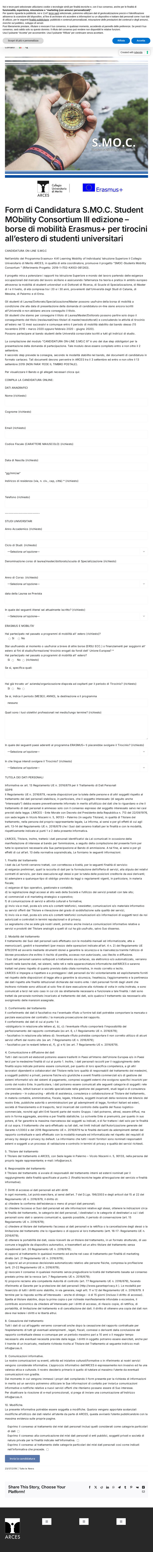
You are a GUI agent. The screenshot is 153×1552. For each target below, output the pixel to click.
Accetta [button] (141, 40)
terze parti (54, 13)
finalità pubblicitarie (39, 19)
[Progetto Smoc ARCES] (76, 128)
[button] (27, 47)
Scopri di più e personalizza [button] (23, 40)
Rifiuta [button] (121, 40)
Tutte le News (26, 1468)
